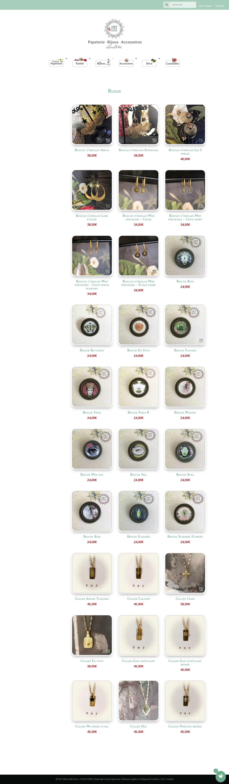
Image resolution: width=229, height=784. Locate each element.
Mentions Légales (130, 779)
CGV (162, 779)
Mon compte (205, 5)
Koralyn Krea (115, 779)
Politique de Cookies (149, 779)
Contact (169, 779)
